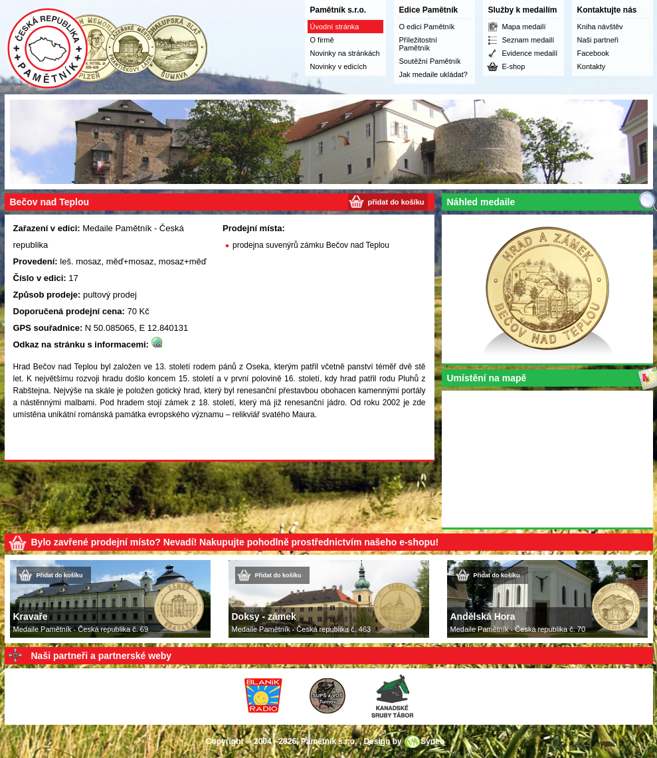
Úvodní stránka (334, 27)
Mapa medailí (524, 27)
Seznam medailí (528, 40)
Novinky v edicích (338, 66)
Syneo (432, 741)
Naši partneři (597, 40)
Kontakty (591, 66)
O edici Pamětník (427, 27)
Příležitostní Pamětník (418, 44)
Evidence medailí (530, 53)
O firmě (322, 40)
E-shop (513, 66)
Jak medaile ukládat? (433, 74)
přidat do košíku (396, 202)
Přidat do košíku (60, 575)
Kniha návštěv (600, 27)
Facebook (593, 53)
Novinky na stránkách (345, 53)
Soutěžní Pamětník (430, 61)
